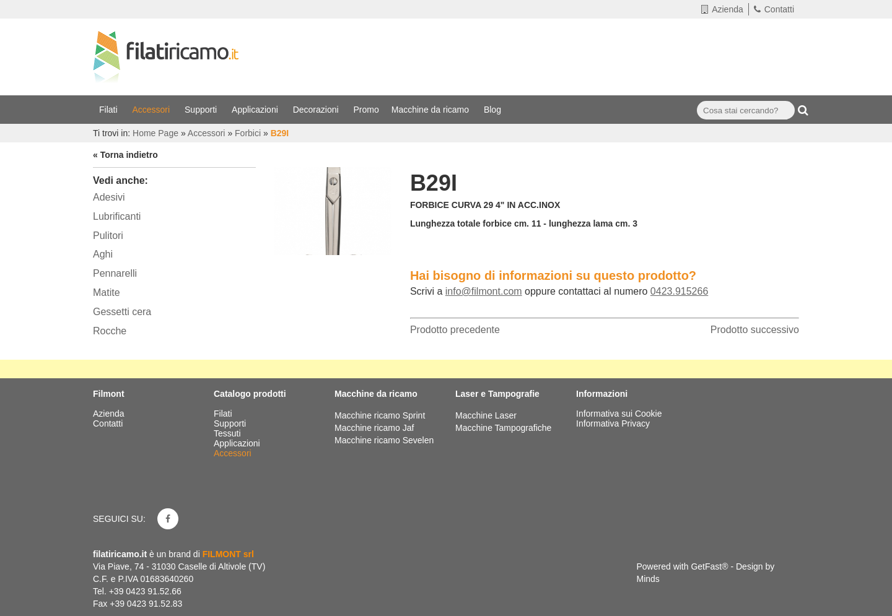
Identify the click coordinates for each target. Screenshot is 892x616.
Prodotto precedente (455, 329)
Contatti (774, 9)
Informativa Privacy (613, 423)
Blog (494, 110)
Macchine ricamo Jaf (374, 428)
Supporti (202, 110)
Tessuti (228, 433)
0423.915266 (679, 291)
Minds (648, 579)
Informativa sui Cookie (619, 414)
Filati (109, 110)
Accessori (152, 110)
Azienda (722, 9)
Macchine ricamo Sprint (379, 415)
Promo (366, 110)
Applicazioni (256, 110)
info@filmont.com (483, 291)
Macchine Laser (486, 415)
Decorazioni (317, 110)
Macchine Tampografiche (503, 428)
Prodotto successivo (755, 329)
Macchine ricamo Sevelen (384, 440)
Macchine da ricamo (431, 110)
